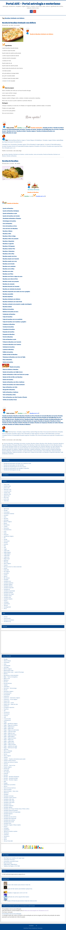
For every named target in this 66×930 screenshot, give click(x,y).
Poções (5, 568)
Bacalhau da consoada (8, 284)
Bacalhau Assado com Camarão (11, 258)
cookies (5, 526)
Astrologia (6, 667)
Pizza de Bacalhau (7, 359)
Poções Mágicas (30, 140)
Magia (5, 722)
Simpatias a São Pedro (9, 802)
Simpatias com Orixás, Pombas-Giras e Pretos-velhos (16, 808)
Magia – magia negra (9, 741)
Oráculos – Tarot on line (9, 765)
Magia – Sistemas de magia (10, 747)
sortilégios (6, 602)
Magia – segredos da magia (10, 746)
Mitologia (6, 562)
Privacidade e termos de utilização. (11, 913)
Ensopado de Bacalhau (9, 334)
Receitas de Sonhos (20, 129)
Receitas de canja (11, 133)
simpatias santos (8, 595)
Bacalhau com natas (8, 271)
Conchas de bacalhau (8, 327)
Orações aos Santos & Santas (11, 762)
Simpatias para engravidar (53, 146)
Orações (6, 565)
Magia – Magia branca (9, 726)
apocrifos (6, 518)
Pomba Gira (6, 768)
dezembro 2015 (7, 489)
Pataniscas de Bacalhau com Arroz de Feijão (14, 357)
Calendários (6, 686)
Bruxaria (6, 681)
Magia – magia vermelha (10, 744)
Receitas (19, 127)
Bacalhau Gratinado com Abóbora (16, 154)
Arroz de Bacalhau (7, 223)
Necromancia (7, 752)
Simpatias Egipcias (8, 813)
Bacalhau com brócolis (8, 264)
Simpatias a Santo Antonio (10, 797)
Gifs (5, 537)
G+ (36, 925)
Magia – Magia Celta (8, 728)
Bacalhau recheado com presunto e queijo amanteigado (17, 304)
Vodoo (5, 837)
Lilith (5, 547)
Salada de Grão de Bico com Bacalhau (12, 377)
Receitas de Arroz (11, 131)
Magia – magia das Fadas (10, 731)
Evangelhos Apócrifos (9, 707)
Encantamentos (18, 142)
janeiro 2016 (6, 487)
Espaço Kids (7, 701)
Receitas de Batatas (25, 424)
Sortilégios (6, 828)
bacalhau (6, 154)
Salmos (5, 576)
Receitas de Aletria (42, 129)
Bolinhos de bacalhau (8, 309)
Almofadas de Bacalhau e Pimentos (12, 218)
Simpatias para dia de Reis (10, 817)
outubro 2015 (7, 492)
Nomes (5, 754)
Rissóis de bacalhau (15, 367)
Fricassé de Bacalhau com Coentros (12, 344)
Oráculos (6, 763)
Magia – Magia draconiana (10, 735)
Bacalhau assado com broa (10, 256)
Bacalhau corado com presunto (11, 281)
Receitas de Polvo (47, 127)
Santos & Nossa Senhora (10, 788)
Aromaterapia (7, 665)
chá (7, 81)
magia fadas (7, 555)
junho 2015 (6, 499)
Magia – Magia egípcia (9, 736)
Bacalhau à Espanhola (8, 241)
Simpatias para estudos (9, 820)
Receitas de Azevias (31, 129)
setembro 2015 (7, 494)
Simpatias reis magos (9, 594)
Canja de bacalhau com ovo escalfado (12, 319)
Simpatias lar (7, 589)
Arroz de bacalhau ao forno (10, 226)
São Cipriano (7, 578)
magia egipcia (7, 553)
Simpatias (6, 579)
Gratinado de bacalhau (9, 347)
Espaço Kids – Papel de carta (11, 704)
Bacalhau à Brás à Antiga (9, 236)
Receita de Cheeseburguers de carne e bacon (15, 466)
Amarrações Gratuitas (9, 513)
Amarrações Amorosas (9, 859)
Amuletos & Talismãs (50, 144)
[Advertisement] (33, 642)
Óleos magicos (7, 563)
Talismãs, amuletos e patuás (10, 831)
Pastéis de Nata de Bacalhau (10, 354)
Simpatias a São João (9, 799)
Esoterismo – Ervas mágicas (10, 699)
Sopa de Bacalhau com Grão (10, 387)
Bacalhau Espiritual (8, 296)
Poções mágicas (8, 767)
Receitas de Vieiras (7, 422)
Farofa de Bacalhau (8, 337)
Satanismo (6, 792)
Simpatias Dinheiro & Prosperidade (15, 146)
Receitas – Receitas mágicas (10, 780)
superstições (7, 603)
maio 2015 (6, 500)
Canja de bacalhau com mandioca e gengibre (14, 321)
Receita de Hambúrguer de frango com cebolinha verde (17, 463)
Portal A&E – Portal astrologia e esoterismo (33, 3)
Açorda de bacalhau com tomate (11, 216)
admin (12, 25)
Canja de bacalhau (7, 316)
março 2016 (6, 484)
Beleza (15, 140)
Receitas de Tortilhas (13, 424)
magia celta (6, 550)
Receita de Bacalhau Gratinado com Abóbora (19, 23)
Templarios (6, 833)
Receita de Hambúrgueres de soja (12, 470)
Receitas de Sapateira (44, 421)
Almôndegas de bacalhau (9, 221)
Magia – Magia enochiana (10, 738)
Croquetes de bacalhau (9, 329)
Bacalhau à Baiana (7, 231)
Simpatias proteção (8, 592)
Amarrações (14, 144)
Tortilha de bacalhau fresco (10, 399)
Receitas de (50, 129)
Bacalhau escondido (8, 294)
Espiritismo (6, 705)
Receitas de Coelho (53, 422)
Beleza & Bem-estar (8, 670)
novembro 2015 (7, 491)
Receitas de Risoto (17, 422)
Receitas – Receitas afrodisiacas (11, 776)
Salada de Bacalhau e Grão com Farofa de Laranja (16, 374)
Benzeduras (6, 525)
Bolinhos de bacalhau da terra (10, 311)
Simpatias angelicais (29, 146)
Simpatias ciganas (22, 144)
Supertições (6, 829)
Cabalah (6, 685)
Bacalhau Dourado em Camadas (11, 286)
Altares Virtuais (7, 660)
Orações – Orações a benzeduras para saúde (14, 759)
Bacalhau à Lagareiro (8, 243)
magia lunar (6, 557)
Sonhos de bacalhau (8, 379)
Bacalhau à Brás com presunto (10, 238)
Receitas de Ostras (55, 421)
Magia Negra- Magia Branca (10, 864)
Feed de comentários (9, 620)
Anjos (40, 140)
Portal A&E (6, 570)
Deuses (5, 689)
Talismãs (6, 605)
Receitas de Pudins (58, 127)
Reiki (5, 781)
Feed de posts (7, 618)
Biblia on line (7, 678)
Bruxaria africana (8, 683)
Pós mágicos (7, 571)
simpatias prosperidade (9, 591)
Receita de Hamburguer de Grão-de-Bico (14, 465)
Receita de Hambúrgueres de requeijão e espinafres (16, 468)
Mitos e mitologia (8, 751)
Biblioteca (6, 680)
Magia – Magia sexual (9, 743)
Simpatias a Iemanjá (54, 433)
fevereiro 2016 (7, 486)
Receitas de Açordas (52, 416)
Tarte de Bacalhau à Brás (9, 394)
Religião (6, 783)
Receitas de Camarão (40, 416)
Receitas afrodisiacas (42, 131)
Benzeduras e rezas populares (11, 675)
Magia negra (7, 558)
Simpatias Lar (7, 815)
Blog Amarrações (8, 863)
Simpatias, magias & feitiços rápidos (51, 140)
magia (5, 549)
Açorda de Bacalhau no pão (10, 213)
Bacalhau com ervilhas (8, 269)
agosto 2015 (6, 495)
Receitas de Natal (21, 131)
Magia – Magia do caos (9, 733)
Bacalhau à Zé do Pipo (8, 253)
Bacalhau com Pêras (8, 274)
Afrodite (37, 140)
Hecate (5, 539)
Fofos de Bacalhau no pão (9, 339)
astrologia (6, 520)
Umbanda (6, 834)
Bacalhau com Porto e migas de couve (12, 276)
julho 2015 (6, 497)
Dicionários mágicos (8, 691)
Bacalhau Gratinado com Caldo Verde (12, 301)
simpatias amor (7, 581)
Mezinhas (10, 140)
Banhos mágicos (21, 140)
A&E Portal (6, 508)
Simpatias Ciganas (8, 584)
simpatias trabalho (8, 599)
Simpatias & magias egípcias (37, 144)
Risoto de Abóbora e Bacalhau (10, 369)
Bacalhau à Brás (7, 233)
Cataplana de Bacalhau (9, 324)
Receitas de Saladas (7, 416)
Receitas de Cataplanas (41, 422)
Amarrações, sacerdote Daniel (11, 861)
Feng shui (6, 534)
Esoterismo (6, 696)
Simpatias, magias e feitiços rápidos (12, 825)
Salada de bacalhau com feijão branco (13, 372)
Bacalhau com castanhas (9, 266)
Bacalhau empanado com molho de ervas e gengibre (16, 291)
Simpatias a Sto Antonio (40, 146)
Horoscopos (10, 142)
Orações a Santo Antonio (10, 760)
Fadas (5, 533)
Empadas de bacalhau (8, 332)
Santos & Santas (7, 789)
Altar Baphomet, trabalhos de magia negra (14, 858)
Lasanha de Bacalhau (8, 349)
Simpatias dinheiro (8, 586)
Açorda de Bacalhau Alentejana (11, 211)
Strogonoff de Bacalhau (9, 389)
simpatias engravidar (9, 587)
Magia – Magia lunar (8, 739)
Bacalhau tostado (7, 306)
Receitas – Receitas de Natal (11, 778)
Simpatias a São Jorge (9, 800)
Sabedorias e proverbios (9, 784)
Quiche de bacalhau (8, 362)
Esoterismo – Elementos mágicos (12, 697)
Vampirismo (6, 836)
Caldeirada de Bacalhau (9, 314)
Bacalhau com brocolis (27, 446)
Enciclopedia (7, 694)
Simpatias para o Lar (10, 148)
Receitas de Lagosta (32, 421)
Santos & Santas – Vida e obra (11, 791)
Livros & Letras (7, 718)
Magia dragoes (7, 552)
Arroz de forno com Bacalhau (10, 228)
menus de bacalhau (38, 154)
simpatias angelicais (8, 582)
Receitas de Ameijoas (28, 422)
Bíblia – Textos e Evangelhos (11, 677)
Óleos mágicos (7, 755)
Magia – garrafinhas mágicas (10, 723)
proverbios (6, 573)
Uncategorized (7, 607)
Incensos (6, 544)
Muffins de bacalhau (8, 352)
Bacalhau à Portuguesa (9, 246)
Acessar (5, 616)
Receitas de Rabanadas (8, 129)
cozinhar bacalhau (29, 154)
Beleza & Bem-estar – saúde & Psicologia (14, 672)
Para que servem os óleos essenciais (13, 566)
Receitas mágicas (31, 131)
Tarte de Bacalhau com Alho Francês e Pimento (15, 397)
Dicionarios (6, 528)
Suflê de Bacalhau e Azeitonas (10, 392)
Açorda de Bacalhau (8, 208)
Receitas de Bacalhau (36, 127)
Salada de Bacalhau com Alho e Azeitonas (13, 382)
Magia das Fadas (39, 431)
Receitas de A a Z (40, 196)
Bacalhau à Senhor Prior (9, 248)
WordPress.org (7, 621)
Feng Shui (6, 709)
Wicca (28, 144)
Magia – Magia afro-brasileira (11, 725)
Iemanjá (6, 542)
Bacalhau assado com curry (10, 261)
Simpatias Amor (6, 144)
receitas (18, 25)
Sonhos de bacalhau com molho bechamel (14, 384)
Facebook (31, 925)
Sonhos (5, 600)
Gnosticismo (7, 712)
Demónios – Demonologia (10, 688)
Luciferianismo (7, 720)
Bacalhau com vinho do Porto (10, 279)
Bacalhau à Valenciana (8, 251)
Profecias (6, 773)
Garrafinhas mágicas (8, 536)
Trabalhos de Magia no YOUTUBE (12, 866)
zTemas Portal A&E (8, 841)
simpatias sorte (7, 597)
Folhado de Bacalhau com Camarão (12, 342)
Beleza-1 (6, 673)
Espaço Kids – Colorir (9, 702)
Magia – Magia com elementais (11, 730)
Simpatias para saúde (9, 821)
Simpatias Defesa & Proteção (11, 810)
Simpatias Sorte (7, 823)
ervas (5, 531)
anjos (5, 517)
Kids (5, 545)
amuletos (6, 515)
